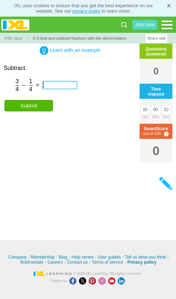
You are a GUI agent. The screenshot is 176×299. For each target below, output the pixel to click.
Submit (28, 105)
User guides (109, 257)
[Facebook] (74, 281)
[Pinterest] (93, 281)
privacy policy (86, 11)
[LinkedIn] (122, 281)
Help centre (82, 257)
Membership (42, 257)
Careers (55, 262)
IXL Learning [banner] (15, 24)
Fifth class (14, 38)
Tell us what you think (145, 257)
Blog (63, 257)
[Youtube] (113, 281)
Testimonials (31, 262)
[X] (84, 281)
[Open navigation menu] (167, 25)
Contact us (77, 262)
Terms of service (107, 262)
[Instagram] (103, 281)
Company (17, 257)
